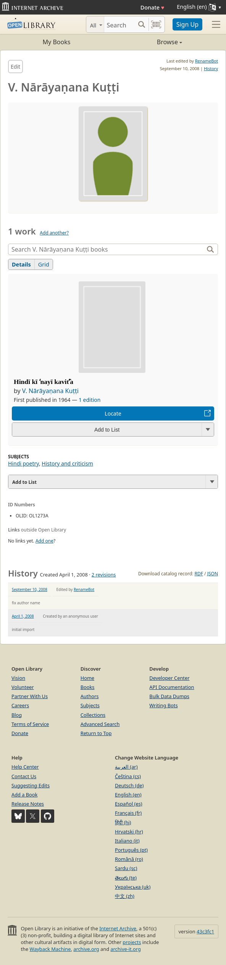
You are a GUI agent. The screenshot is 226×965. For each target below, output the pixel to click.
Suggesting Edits (30, 785)
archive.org (86, 949)
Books (88, 687)
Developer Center (169, 677)
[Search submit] (142, 24)
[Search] (119, 24)
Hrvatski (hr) (129, 831)
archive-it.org (125, 949)
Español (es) (128, 803)
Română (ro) (129, 859)
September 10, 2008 (29, 589)
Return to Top (96, 733)
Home (87, 677)
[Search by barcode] (156, 24)
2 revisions (104, 574)
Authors (90, 696)
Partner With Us (29, 696)
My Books (57, 42)
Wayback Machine (50, 949)
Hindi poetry (23, 463)
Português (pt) (131, 849)
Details (21, 264)
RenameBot (206, 61)
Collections (93, 714)
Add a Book (24, 794)
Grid (43, 264)
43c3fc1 (205, 931)
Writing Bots (163, 705)
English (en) (128, 794)
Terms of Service (30, 724)
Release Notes (27, 803)
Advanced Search (100, 724)
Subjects (90, 705)
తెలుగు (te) (126, 877)
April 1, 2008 (23, 616)
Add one (44, 541)
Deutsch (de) (129, 785)
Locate (113, 413)
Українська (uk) (132, 886)
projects (132, 942)
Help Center (25, 766)
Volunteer (22, 687)
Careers (20, 705)
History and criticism (67, 463)
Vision (18, 677)
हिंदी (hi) (123, 822)
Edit (15, 66)
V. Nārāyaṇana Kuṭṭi (50, 391)
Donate (152, 7)
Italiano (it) (127, 840)
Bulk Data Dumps (169, 696)
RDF (198, 573)
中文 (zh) (124, 896)
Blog (16, 714)
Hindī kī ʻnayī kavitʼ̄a (43, 381)
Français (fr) (128, 812)
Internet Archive (117, 928)
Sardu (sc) (126, 868)
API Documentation (171, 687)
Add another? (54, 233)
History (211, 68)
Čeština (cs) (128, 776)
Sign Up (187, 24)
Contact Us (23, 776)
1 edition (90, 399)
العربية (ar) (126, 766)
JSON (212, 573)
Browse (147, 42)
